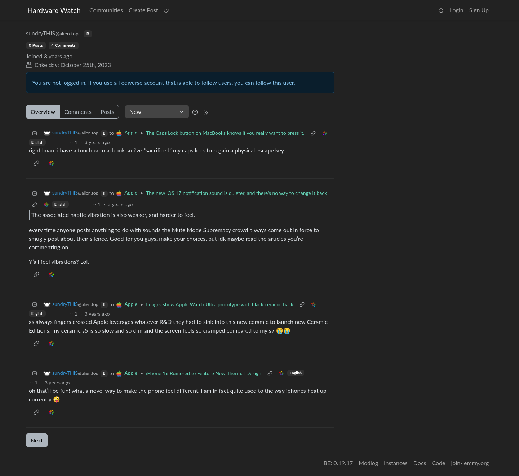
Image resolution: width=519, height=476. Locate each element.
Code (438, 462)
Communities (106, 9)
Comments (78, 111)
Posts (107, 111)
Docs (419, 462)
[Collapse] (34, 132)
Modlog (368, 462)
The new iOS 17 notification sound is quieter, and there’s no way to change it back (236, 193)
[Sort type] (157, 112)
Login (456, 9)
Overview (43, 111)
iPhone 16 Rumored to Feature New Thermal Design (203, 373)
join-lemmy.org (470, 462)
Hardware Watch (54, 10)
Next (37, 440)
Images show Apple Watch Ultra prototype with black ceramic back (219, 304)
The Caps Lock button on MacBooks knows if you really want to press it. (225, 133)
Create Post (143, 9)
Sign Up (479, 9)
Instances (396, 462)
